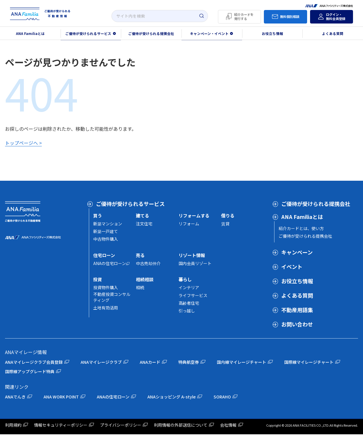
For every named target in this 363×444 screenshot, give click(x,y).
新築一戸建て (105, 231)
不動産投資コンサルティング (111, 297)
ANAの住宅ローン (109, 263)
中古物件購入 (105, 239)
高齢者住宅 (189, 303)
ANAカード (150, 362)
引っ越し (187, 311)
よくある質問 (297, 295)
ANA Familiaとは (302, 216)
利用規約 (13, 425)
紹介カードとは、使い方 (301, 228)
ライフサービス (193, 295)
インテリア (189, 287)
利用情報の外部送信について (180, 425)
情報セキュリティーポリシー (60, 425)
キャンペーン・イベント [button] (209, 33)
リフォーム (189, 224)
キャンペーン (297, 252)
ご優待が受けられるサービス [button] (88, 33)
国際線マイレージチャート (309, 362)
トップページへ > (23, 142)
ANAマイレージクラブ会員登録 (34, 362)
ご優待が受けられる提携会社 (151, 33)
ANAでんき (15, 397)
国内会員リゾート (195, 263)
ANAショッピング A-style (171, 397)
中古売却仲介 (148, 263)
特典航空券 (188, 362)
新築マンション (107, 224)
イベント (291, 266)
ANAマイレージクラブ (101, 362)
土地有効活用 (105, 308)
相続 (140, 287)
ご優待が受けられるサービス (130, 203)
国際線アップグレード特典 (29, 371)
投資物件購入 (105, 287)
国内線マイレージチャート (241, 362)
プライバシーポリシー (120, 425)
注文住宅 (144, 224)
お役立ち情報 (272, 33)
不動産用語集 (297, 310)
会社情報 (228, 425)
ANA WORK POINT (61, 397)
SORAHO (222, 397)
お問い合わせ (297, 324)
